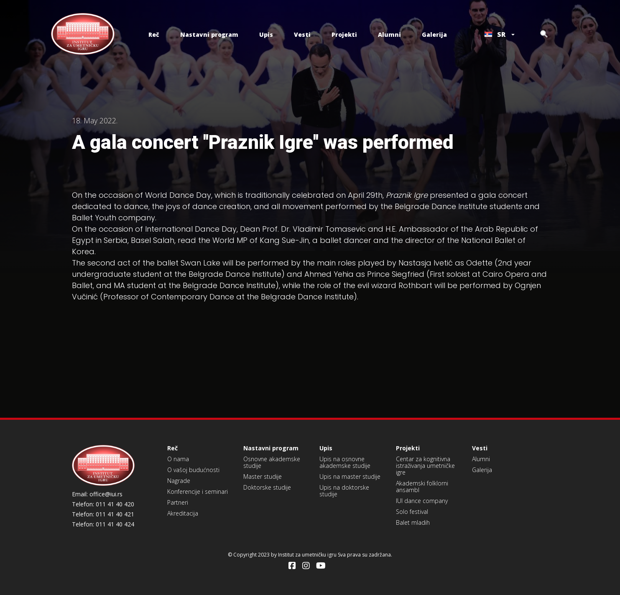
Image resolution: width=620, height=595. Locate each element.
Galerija (434, 34)
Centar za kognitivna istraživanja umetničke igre (425, 465)
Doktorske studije (267, 487)
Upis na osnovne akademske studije (344, 462)
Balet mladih (413, 522)
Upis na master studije (349, 476)
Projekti (344, 34)
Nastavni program (209, 34)
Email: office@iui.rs (97, 494)
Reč (153, 34)
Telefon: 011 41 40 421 (103, 514)
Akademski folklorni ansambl (422, 486)
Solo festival (412, 512)
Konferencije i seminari (197, 491)
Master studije (262, 476)
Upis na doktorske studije (344, 490)
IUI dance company (422, 501)
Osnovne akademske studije (271, 462)
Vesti (302, 34)
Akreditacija (182, 513)
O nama (178, 459)
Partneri (177, 502)
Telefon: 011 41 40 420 (103, 504)
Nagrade (178, 481)
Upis (266, 34)
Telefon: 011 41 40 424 (103, 524)
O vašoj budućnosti (193, 470)
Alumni (389, 34)
